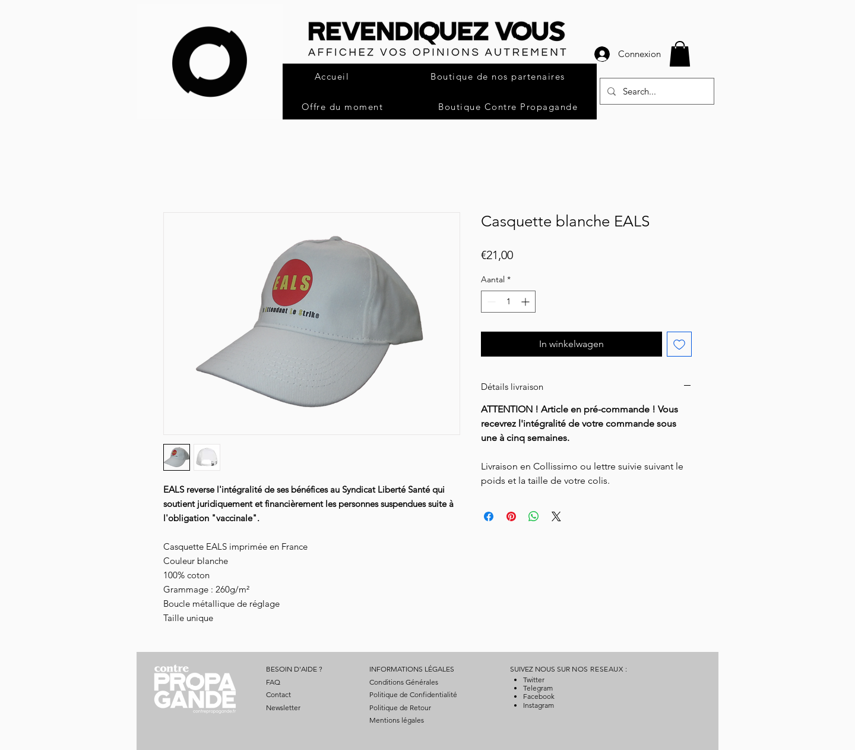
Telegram (538, 687)
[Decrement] (490, 301)
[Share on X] (556, 516)
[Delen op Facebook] (489, 516)
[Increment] (526, 301)
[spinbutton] (508, 301)
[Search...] (656, 91)
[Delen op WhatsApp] (534, 516)
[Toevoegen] (679, 344)
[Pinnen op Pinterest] (511, 516)
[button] (680, 54)
